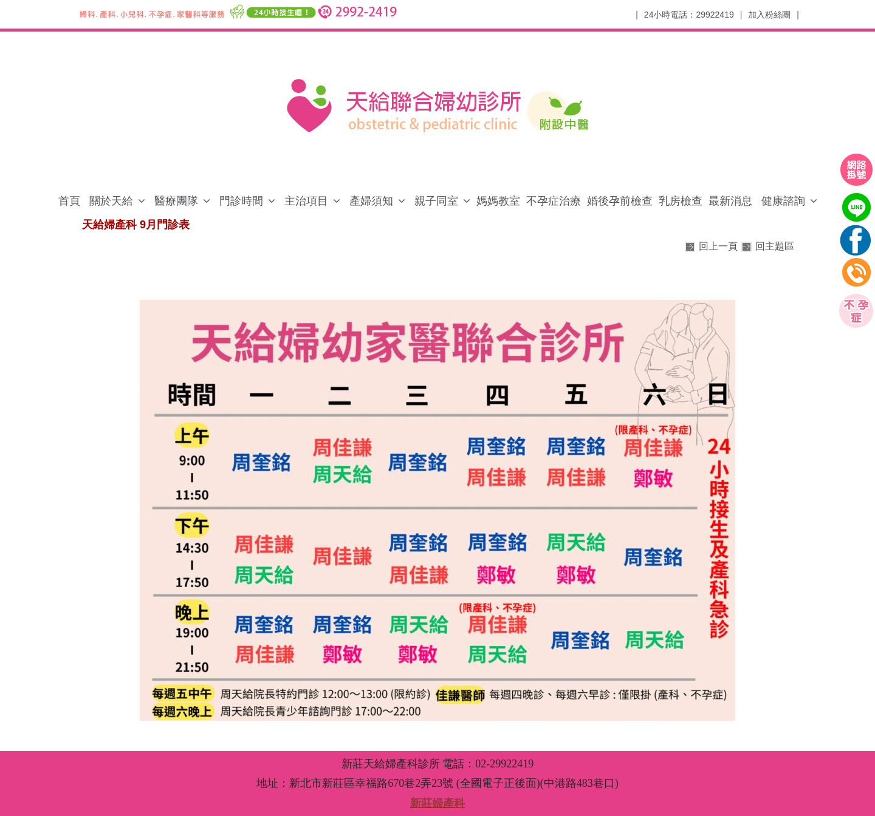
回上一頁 (718, 246)
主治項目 (306, 201)
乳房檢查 (680, 201)
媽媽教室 (498, 201)
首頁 (69, 201)
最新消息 (730, 201)
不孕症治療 (553, 201)
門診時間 (241, 201)
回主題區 (774, 246)
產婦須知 (371, 201)
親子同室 (436, 201)
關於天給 (111, 201)
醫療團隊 (176, 201)
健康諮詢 (783, 201)
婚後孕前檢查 (620, 201)
